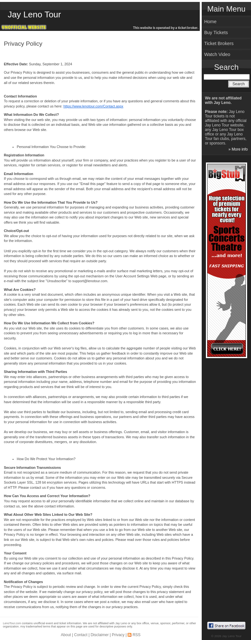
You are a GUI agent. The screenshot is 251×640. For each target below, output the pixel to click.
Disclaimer (100, 635)
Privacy (118, 635)
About (66, 635)
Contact (80, 635)
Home (210, 21)
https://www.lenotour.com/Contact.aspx (93, 106)
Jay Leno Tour (34, 14)
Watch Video (217, 54)
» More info (238, 149)
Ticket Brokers (219, 43)
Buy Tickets (216, 32)
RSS (136, 635)
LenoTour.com (12, 623)
